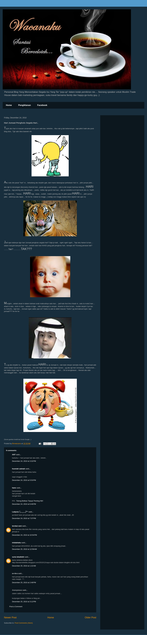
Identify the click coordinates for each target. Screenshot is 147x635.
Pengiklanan (24, 105)
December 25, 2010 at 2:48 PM (24, 583)
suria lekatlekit (18, 557)
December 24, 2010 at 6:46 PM (24, 504)
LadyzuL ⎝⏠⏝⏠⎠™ (20, 512)
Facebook (42, 105)
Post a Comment (15, 607)
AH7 (14, 455)
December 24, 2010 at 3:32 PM (24, 461)
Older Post (90, 617)
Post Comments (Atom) (24, 623)
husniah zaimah (18, 469)
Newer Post (10, 617)
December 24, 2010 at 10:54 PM (24, 535)
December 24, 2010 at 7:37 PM (24, 518)
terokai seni (17, 526)
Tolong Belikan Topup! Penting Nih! (29, 501)
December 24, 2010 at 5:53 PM (24, 480)
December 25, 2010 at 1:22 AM (24, 566)
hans (14, 488)
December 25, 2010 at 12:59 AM (24, 549)
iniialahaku (16, 543)
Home (9, 105)
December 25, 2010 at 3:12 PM (24, 602)
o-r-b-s (15, 573)
